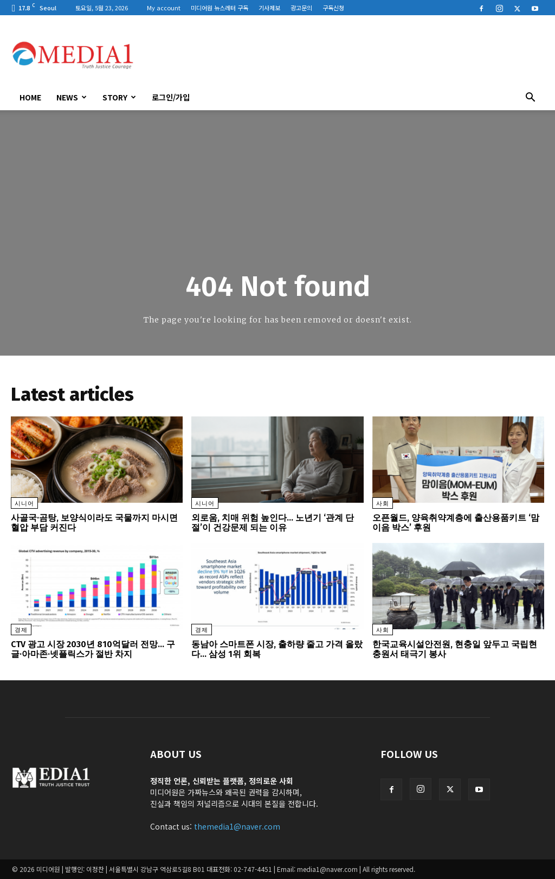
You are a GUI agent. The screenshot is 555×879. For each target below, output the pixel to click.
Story (119, 97)
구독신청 (333, 7)
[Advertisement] (346, 55)
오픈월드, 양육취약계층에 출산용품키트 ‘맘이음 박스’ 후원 (455, 523)
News (71, 97)
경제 (21, 630)
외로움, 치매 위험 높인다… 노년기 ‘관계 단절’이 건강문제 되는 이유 (272, 523)
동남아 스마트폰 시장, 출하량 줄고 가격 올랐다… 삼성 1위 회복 (277, 649)
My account (163, 7)
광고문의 (301, 7)
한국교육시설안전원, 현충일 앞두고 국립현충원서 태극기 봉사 (454, 649)
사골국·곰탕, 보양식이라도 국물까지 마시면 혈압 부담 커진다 (94, 523)
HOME (30, 97)
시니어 (24, 503)
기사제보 (269, 7)
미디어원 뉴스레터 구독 (219, 7)
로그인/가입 (171, 97)
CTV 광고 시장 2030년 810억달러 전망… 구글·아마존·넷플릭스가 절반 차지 (93, 649)
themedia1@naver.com (237, 826)
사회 (382, 503)
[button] (530, 98)
